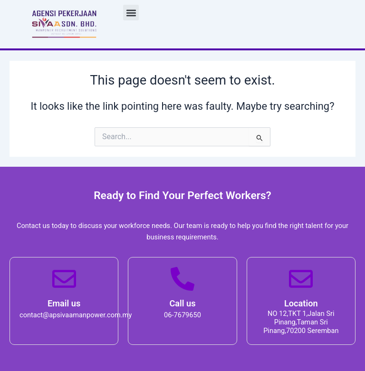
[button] (131, 13)
